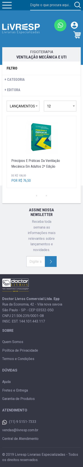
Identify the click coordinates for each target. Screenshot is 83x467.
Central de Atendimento (20, 439)
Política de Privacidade (20, 350)
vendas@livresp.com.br (20, 430)
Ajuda (6, 382)
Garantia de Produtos (18, 399)
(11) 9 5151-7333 (19, 422)
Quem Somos (12, 342)
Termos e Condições (18, 359)
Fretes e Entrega (15, 390)
